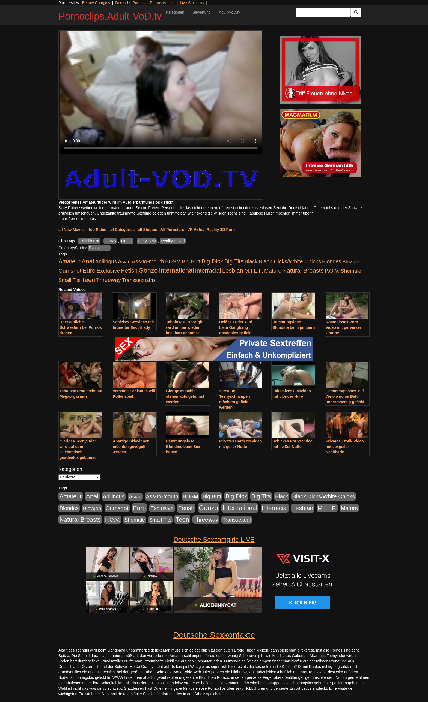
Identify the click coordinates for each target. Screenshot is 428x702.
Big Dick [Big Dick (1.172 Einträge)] (212, 261)
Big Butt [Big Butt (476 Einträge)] (191, 261)
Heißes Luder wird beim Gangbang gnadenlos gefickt (235, 327)
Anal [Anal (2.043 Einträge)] (88, 261)
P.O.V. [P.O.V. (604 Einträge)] (332, 271)
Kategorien (175, 12)
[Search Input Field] (323, 12)
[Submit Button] (355, 12)
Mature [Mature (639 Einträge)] (272, 271)
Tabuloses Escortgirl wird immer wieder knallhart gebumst (184, 327)
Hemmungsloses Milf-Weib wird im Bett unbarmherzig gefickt (345, 396)
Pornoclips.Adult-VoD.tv (110, 16)
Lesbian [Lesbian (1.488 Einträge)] (232, 270)
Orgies (126, 241)
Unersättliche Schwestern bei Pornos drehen (81, 327)
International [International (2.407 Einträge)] (176, 270)
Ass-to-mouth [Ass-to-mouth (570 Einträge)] (148, 261)
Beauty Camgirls (96, 3)
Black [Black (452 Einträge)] (251, 261)
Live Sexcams (192, 3)
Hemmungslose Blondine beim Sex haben (183, 446)
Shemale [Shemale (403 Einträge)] (351, 271)
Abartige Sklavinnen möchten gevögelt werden (131, 446)
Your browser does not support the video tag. (161, 92)
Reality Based (173, 241)
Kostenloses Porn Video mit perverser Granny (343, 327)
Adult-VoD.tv (229, 12)
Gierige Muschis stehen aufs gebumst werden (185, 396)
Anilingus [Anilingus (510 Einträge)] (106, 261)
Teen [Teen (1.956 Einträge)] (88, 279)
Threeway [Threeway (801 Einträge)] (108, 280)
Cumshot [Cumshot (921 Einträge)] (69, 270)
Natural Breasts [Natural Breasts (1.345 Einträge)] (303, 270)
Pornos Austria (162, 3)
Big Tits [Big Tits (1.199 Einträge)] (233, 261)
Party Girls (147, 241)
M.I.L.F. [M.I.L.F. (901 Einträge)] (253, 270)
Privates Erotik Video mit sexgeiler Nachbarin (345, 446)
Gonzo (110, 241)
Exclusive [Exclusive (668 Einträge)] (108, 271)
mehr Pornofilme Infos (77, 218)
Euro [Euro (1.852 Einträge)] (89, 270)
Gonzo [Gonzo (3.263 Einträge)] (148, 270)
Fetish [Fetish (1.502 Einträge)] (129, 270)
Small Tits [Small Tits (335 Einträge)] (69, 280)
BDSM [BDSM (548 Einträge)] (173, 261)
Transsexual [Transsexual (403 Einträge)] (136, 280)
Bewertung (201, 12)
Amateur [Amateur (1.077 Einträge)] (69, 261)
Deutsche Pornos (129, 3)
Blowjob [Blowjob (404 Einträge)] (351, 261)
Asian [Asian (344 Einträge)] (124, 261)
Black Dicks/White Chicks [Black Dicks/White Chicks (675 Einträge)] (289, 261)
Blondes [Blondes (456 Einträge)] (331, 261)
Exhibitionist (89, 241)
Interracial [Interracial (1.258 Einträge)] (208, 270)
